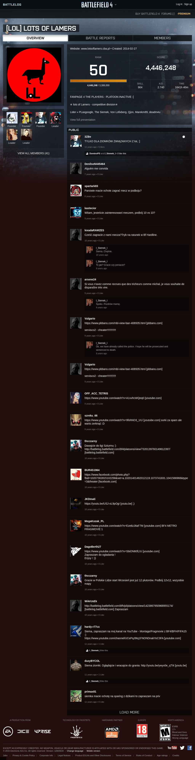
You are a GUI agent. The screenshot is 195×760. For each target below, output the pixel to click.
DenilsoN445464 (95, 163)
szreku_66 (91, 415)
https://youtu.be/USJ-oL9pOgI (102, 503)
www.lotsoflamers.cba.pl (95, 48)
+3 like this (121, 153)
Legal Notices (64, 755)
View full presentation (82, 119)
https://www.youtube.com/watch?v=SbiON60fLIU (113, 551)
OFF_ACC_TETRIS (96, 393)
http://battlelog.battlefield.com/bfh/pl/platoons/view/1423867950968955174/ (129, 605)
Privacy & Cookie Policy (24, 755)
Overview (35, 38)
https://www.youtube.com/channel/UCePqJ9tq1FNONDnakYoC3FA (124, 638)
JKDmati (90, 499)
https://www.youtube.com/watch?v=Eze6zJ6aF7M (114, 525)
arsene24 (90, 279)
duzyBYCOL (92, 660)
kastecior (90, 208)
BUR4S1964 (92, 470)
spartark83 (91, 186)
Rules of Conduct (144, 755)
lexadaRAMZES (94, 230)
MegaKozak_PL (94, 521)
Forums (167, 13)
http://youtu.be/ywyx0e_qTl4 (157, 665)
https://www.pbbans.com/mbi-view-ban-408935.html (115, 323)
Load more (129, 712)
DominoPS (95, 153)
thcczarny (91, 441)
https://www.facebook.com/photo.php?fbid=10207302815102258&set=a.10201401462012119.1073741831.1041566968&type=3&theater (136, 478)
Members (162, 38)
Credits (176, 755)
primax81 (90, 691)
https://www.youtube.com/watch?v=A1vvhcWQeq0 (114, 398)
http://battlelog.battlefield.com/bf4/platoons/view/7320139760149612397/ (127, 449)
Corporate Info (46, 755)
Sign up (188, 4)
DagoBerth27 (93, 546)
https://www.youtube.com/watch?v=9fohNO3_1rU (114, 420)
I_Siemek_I (110, 153)
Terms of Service (123, 755)
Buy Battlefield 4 (147, 13)
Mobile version (93, 751)
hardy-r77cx (92, 626)
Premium (184, 13)
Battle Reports (100, 38)
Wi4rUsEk (91, 601)
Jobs (5, 755)
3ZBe (88, 136)
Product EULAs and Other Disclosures (93, 755)
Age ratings (162, 755)
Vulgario (90, 318)
